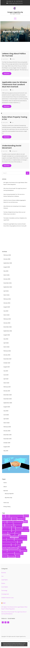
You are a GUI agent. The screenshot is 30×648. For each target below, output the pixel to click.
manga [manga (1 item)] (13, 527)
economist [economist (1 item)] (4, 522)
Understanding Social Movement (11, 146)
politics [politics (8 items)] (14, 536)
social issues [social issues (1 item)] (18, 544)
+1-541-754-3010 (18, 1)
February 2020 (7, 426)
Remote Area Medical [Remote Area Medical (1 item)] (7, 544)
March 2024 (6, 295)
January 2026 (6, 259)
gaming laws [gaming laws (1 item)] (10, 522)
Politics (13, 59)
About (5, 486)
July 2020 (5, 410)
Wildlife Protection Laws (7, 597)
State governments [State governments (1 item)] (22, 547)
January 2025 (6, 279)
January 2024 (6, 303)
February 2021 (7, 386)
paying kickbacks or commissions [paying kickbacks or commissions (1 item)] (22, 530)
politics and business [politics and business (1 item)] (23, 536)
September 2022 (7, 331)
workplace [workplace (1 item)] (18, 556)
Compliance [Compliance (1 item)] (14, 518)
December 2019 (7, 434)
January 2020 (6, 430)
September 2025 (7, 263)
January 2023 (6, 323)
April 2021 (5, 378)
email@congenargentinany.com (15, 3)
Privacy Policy (6, 506)
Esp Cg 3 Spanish (9, 493)
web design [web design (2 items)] (11, 556)
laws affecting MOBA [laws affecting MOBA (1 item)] (9, 524)
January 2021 (6, 390)
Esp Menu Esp (8, 497)
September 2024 (7, 287)
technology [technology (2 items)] (24, 550)
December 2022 (7, 327)
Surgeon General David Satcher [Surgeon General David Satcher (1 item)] (13, 550)
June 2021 (5, 374)
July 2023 (5, 311)
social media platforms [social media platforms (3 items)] (10, 547)
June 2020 (6, 414)
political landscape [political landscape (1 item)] (6, 536)
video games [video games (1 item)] (5, 556)
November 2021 (7, 358)
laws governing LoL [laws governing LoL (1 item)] (18, 524)
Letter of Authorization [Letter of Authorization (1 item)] (7, 527)
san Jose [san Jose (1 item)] (13, 544)
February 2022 (7, 351)
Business (3, 572)
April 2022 (6, 343)
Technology (4, 590)
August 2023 (6, 307)
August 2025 (6, 267)
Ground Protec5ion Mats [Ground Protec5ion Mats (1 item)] (18, 522)
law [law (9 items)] (25, 521)
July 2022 (5, 339)
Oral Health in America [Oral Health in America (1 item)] (7, 530)
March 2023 (6, 315)
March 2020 (6, 422)
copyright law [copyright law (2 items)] (21, 518)
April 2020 (6, 418)
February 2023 (7, 319)
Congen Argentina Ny (15, 12)
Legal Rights (4, 579)
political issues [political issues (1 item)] (18, 533)
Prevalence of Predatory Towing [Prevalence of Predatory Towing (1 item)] (21, 539)
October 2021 (6, 362)
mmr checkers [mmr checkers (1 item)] (25, 527)
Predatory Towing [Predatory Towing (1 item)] (10, 539)
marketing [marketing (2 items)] (19, 527)
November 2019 (7, 438)
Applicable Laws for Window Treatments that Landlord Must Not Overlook (14, 84)
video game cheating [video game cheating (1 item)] (19, 553)
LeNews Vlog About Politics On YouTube (14, 54)
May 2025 (5, 271)
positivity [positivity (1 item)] (4, 539)
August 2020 (6, 406)
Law (12, 89)
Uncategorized (14, 151)
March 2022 (6, 347)
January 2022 (6, 354)
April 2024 (6, 291)
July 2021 (5, 370)
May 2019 (5, 450)
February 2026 (7, 255)
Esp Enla (5, 490)
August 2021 (6, 366)
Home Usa (6, 502)
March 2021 (6, 382)
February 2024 (7, 299)
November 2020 (7, 398)
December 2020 (7, 394)
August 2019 (6, 446)
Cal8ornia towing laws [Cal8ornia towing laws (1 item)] (7, 518)
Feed (4, 603)
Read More (6, 73)
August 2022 (6, 335)
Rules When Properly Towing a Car (14, 118)
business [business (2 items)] (26, 516)
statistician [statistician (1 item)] (5, 550)
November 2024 (7, 283)
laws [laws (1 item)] (3, 524)
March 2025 (6, 275)
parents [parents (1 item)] (13, 530)
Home (5, 482)
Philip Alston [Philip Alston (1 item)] (5, 533)
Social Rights (4, 587)
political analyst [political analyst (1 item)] (11, 533)
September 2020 (7, 402)
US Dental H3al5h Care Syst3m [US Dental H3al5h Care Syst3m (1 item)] (8, 553)
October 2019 (6, 442)
